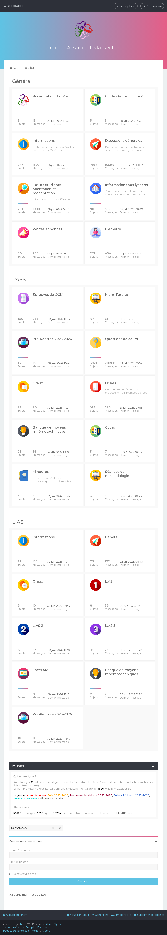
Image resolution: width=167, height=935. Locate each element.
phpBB (23, 924)
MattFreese (125, 813)
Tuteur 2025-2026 (25, 798)
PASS (19, 279)
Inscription (34, 841)
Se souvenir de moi (25, 874)
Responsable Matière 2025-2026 (90, 795)
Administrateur (36, 795)
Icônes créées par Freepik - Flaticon (25, 927)
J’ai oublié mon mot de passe (27, 894)
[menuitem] (152, 6)
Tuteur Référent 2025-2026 (131, 795)
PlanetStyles (53, 924)
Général (22, 81)
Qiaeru (46, 930)
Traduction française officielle (20, 930)
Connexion (16, 841)
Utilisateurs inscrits (50, 798)
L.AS (18, 522)
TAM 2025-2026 (57, 795)
